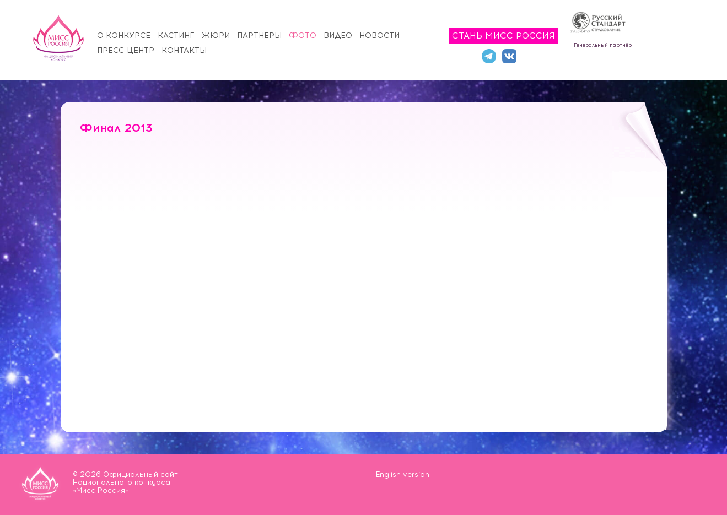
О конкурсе (123, 35)
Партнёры (259, 35)
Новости (379, 35)
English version (402, 474)
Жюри (216, 35)
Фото (302, 35)
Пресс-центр (125, 50)
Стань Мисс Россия (503, 35)
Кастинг (176, 35)
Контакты (184, 50)
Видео (338, 35)
